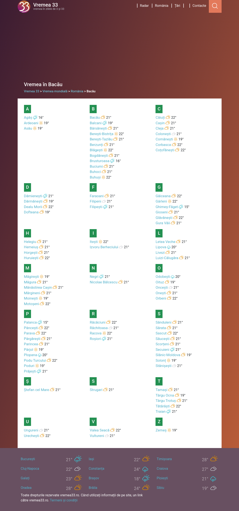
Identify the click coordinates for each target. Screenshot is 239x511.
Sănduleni (163, 322)
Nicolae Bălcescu (103, 282)
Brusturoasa (99, 161)
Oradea (26, 488)
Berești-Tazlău (101, 139)
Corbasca (163, 145)
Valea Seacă (99, 430)
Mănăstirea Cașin (38, 287)
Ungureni (31, 430)
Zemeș (161, 430)
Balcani (96, 123)
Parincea (31, 344)
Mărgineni (32, 293)
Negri (94, 276)
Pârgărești (32, 339)
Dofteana (31, 212)
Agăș (28, 117)
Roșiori (95, 339)
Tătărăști (163, 406)
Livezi (160, 252)
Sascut (161, 333)
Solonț (161, 360)
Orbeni (161, 298)
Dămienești (33, 196)
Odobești (163, 276)
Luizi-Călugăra (167, 258)
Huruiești (31, 258)
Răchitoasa (98, 328)
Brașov (94, 478)
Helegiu (30, 242)
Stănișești (163, 366)
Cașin (160, 123)
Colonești (163, 134)
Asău (28, 128)
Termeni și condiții (64, 500)
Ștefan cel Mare (36, 390)
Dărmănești (33, 201)
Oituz (160, 282)
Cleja (160, 128)
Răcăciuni (97, 322)
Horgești (31, 252)
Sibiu (160, 488)
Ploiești (162, 478)
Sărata (161, 328)
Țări (177, 6)
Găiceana (163, 196)
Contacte (199, 6)
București (28, 459)
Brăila (93, 488)
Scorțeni (162, 344)
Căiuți (160, 117)
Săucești (162, 339)
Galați (25, 478)
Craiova (162, 469)
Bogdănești (99, 155)
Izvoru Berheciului (104, 247)
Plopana (30, 355)
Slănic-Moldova (168, 355)
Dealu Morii (33, 207)
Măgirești (31, 276)
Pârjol (28, 349)
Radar (144, 6)
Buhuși (95, 177)
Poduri (29, 366)
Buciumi (96, 166)
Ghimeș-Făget (167, 207)
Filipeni (95, 201)
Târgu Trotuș (166, 400)
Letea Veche (165, 242)
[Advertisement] (119, 49)
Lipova (161, 247)
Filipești (96, 207)
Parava (29, 333)
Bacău (95, 117)
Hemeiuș (31, 247)
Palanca (30, 322)
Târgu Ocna (165, 395)
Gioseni (162, 212)
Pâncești (31, 328)
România (161, 6)
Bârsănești (98, 128)
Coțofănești (165, 150)
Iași (91, 459)
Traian (160, 411)
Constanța (96, 469)
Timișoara (164, 459)
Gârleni (161, 201)
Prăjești (30, 371)
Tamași (161, 390)
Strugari (96, 390)
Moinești (31, 298)
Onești (161, 293)
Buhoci (95, 172)
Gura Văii (163, 223)
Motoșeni (31, 304)
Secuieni (162, 349)
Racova (96, 333)
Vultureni (97, 436)
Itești (94, 242)
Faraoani (97, 196)
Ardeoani (31, 123)
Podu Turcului (35, 360)
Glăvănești (164, 218)
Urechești (31, 436)
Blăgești (96, 150)
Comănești (164, 139)
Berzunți (96, 145)
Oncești (162, 287)
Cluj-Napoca (30, 469)
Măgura (30, 282)
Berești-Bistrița (101, 134)
